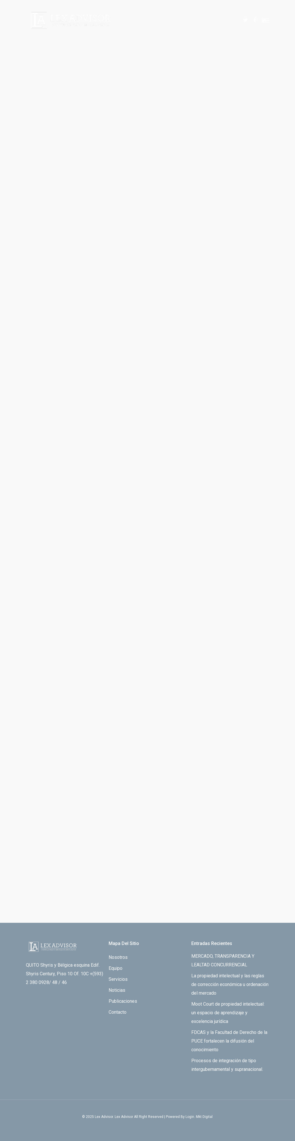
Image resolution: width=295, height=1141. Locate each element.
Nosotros (118, 957)
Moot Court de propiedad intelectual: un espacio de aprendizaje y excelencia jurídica (227, 1012)
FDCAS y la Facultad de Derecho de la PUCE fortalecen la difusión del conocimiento (229, 1041)
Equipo (115, 968)
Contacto (117, 1012)
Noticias (117, 990)
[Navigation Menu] (266, 20)
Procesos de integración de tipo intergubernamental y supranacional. (227, 1065)
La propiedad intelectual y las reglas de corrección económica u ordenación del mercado (229, 984)
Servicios (118, 979)
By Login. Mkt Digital (197, 1117)
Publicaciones (123, 1001)
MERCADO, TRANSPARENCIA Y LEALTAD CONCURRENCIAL (222, 960)
